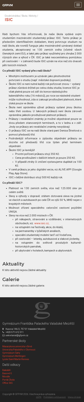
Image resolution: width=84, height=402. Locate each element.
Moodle (6, 376)
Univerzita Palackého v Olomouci (18, 349)
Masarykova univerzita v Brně (17, 346)
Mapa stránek (74, 397)
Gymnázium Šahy (11, 353)
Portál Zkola (8, 379)
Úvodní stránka (12, 16)
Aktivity (33, 16)
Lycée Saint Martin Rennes (15, 359)
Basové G (7, 373)
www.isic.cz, (41, 223)
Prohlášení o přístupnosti (54, 397)
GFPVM (7, 5)
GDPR (38, 397)
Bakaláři (6, 370)
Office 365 (7, 383)
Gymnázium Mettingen (14, 356)
